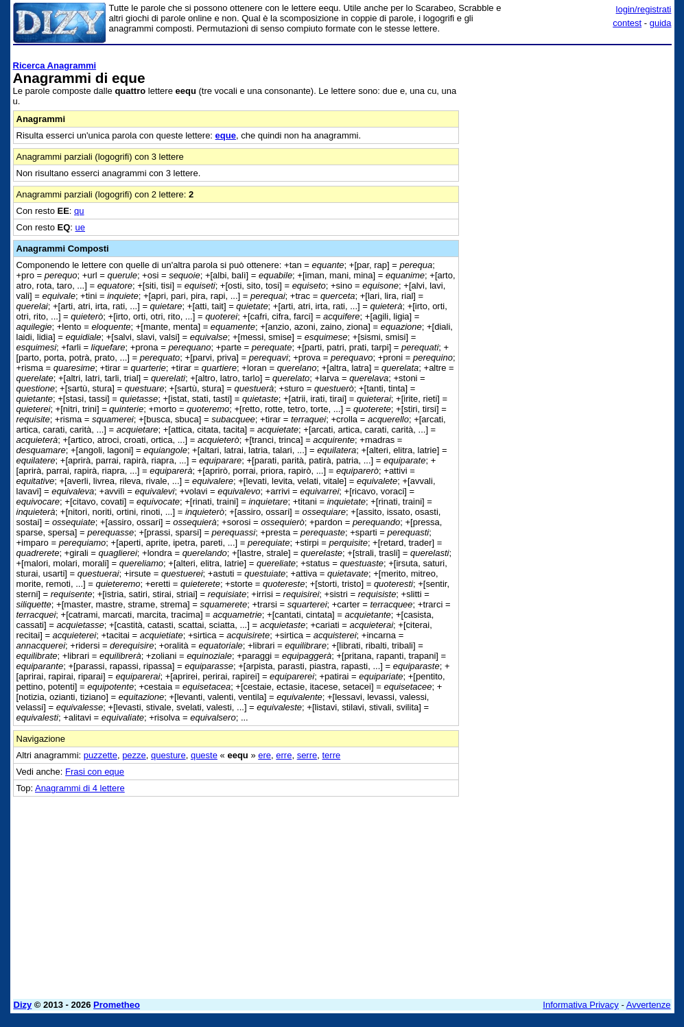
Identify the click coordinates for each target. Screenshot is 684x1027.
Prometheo (116, 1005)
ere (264, 755)
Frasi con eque (94, 771)
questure (168, 755)
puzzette (100, 755)
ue (80, 227)
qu (79, 211)
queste (204, 755)
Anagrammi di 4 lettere (80, 788)
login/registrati (644, 9)
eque (225, 135)
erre (284, 755)
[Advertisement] (569, 135)
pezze (134, 755)
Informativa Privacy (581, 1005)
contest (627, 23)
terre (331, 755)
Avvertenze (648, 1005)
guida (661, 23)
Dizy (23, 1005)
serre (307, 755)
